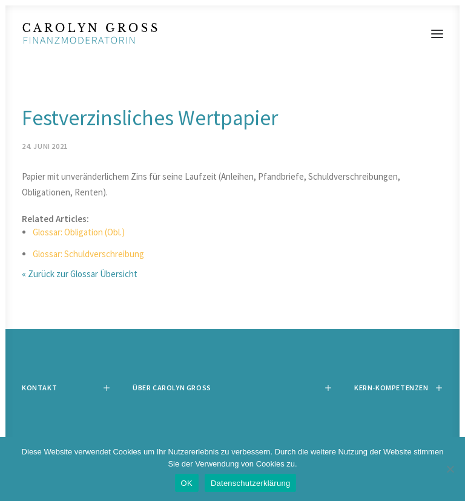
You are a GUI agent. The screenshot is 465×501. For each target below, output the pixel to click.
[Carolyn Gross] (232, 34)
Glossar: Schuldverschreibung (88, 254)
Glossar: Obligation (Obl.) (79, 232)
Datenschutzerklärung (250, 483)
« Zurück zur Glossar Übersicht (79, 274)
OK (187, 483)
